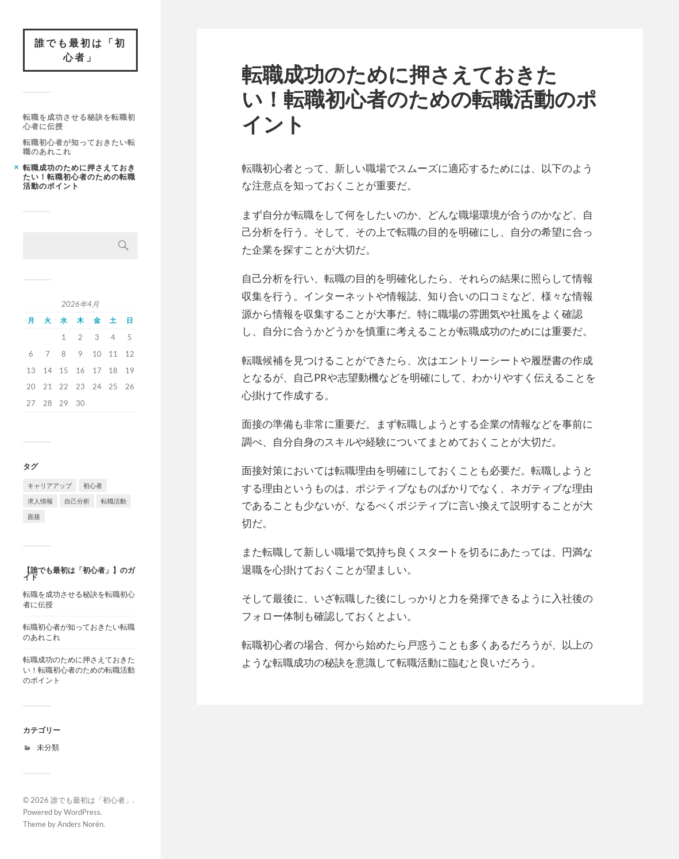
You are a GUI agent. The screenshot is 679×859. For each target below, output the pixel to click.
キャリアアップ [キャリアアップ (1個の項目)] (50, 485)
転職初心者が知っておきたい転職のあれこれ (79, 147)
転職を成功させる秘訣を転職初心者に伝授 (79, 121)
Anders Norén (80, 824)
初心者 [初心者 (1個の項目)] (92, 485)
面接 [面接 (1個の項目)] (34, 516)
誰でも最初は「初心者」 (80, 50)
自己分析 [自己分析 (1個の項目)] (77, 501)
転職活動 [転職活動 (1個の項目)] (113, 501)
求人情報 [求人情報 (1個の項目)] (40, 501)
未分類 (48, 747)
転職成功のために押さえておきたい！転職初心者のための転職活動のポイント (79, 176)
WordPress (82, 812)
